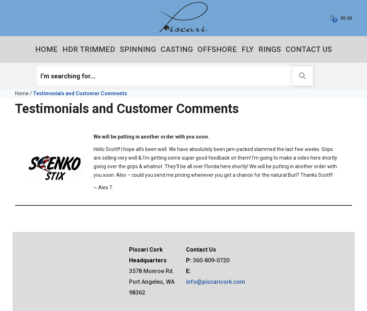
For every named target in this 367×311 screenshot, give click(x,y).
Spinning (138, 49)
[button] (341, 18)
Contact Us (309, 49)
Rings (269, 49)
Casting (177, 49)
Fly (248, 49)
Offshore (217, 49)
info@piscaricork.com (215, 281)
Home (46, 49)
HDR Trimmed (88, 49)
